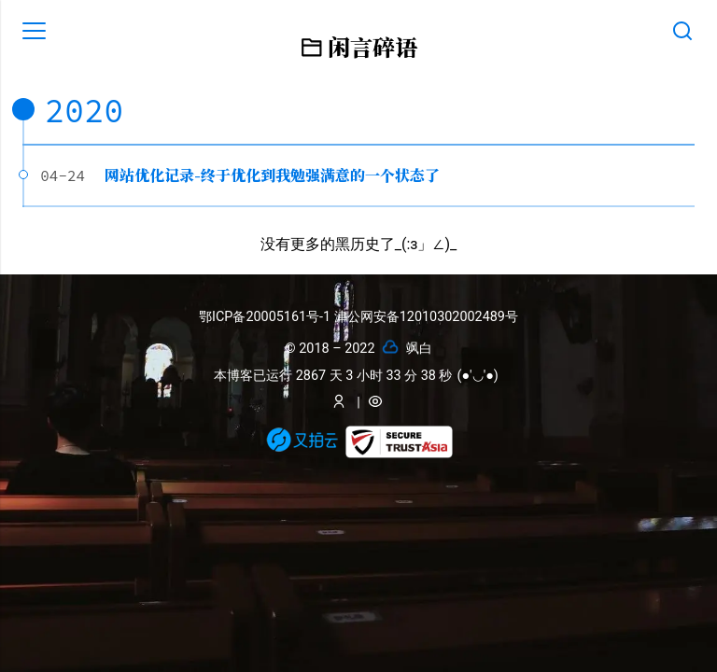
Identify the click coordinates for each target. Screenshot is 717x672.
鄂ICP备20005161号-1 (266, 317)
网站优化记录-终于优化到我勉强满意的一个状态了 (272, 175)
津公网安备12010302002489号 (426, 317)
